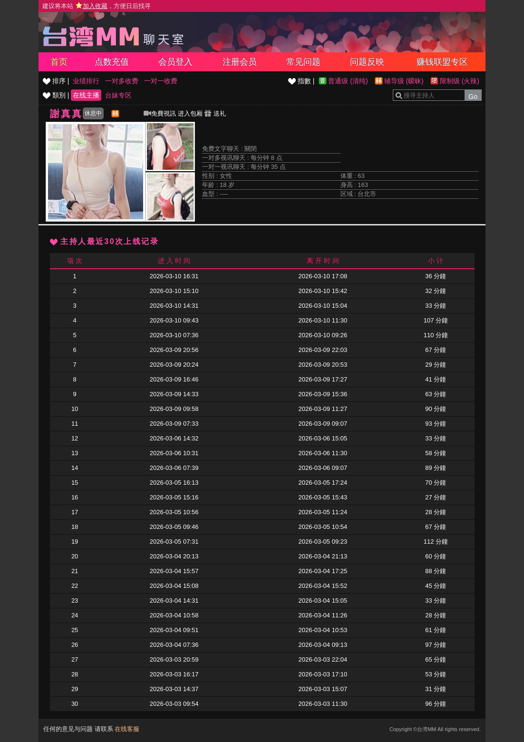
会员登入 (175, 62)
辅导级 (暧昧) (404, 81)
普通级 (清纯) (348, 81)
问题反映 (367, 62)
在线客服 (127, 728)
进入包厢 (190, 113)
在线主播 (86, 95)
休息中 (93, 113)
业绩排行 (86, 81)
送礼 (215, 113)
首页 (59, 62)
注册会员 (240, 62)
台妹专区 (118, 95)
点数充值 (112, 62)
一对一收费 (160, 81)
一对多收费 (121, 81)
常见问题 (303, 62)
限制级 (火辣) (459, 81)
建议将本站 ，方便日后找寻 (96, 6)
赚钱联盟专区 (442, 62)
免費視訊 (160, 113)
